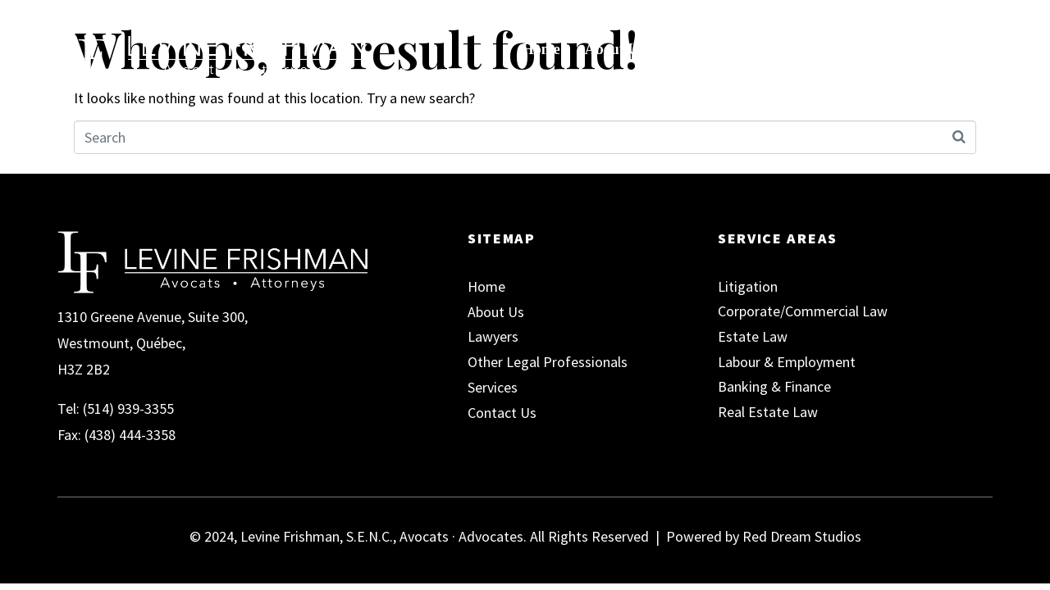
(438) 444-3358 (130, 434)
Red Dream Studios (801, 536)
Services (805, 49)
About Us (615, 49)
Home (541, 49)
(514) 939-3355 (128, 408)
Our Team (707, 49)
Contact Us (896, 49)
